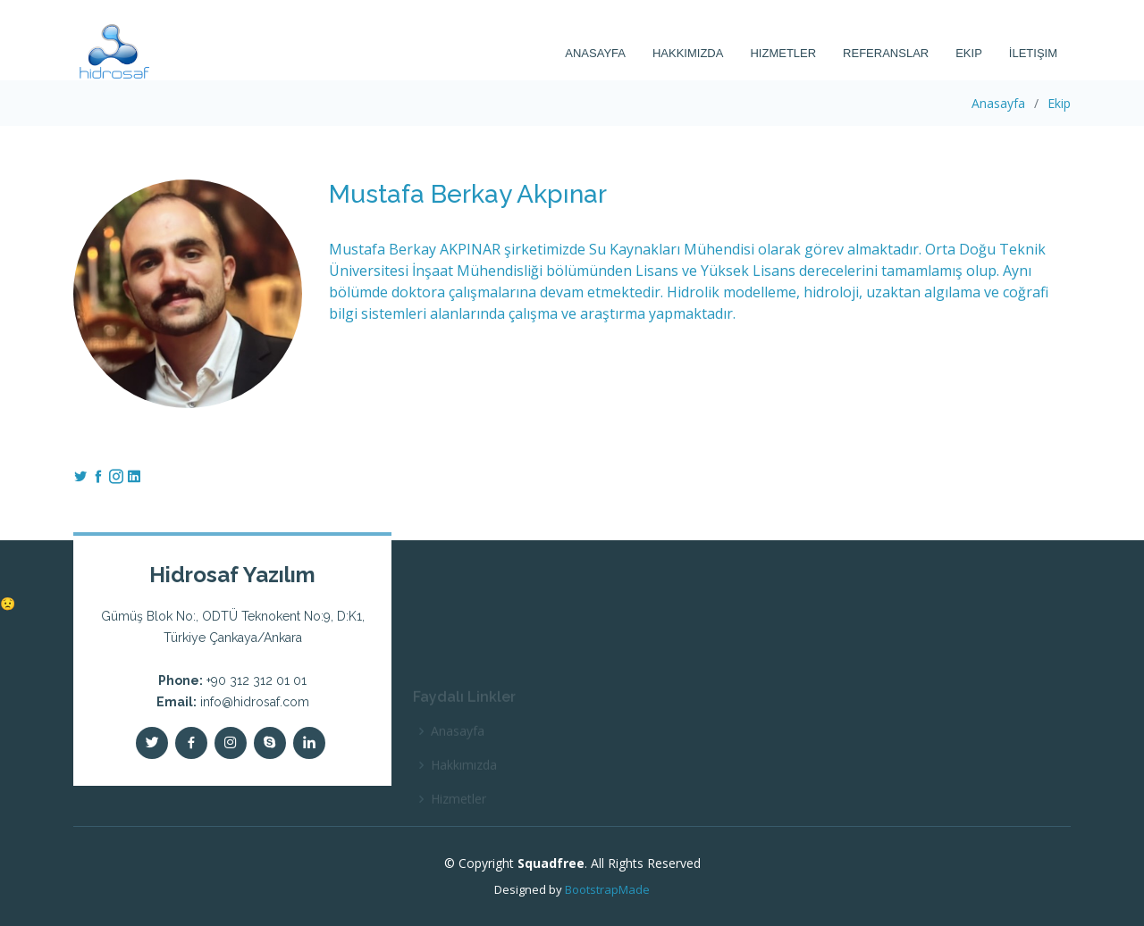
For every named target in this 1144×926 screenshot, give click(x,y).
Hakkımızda (687, 53)
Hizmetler (783, 53)
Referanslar (886, 53)
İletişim (1033, 53)
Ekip (968, 53)
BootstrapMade (607, 889)
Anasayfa (595, 53)
